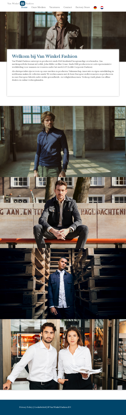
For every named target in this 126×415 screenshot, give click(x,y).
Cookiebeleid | (40, 407)
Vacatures (54, 7)
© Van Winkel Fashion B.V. (59, 407)
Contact (67, 7)
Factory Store (83, 7)
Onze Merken (38, 7)
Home (24, 7)
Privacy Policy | (26, 407)
